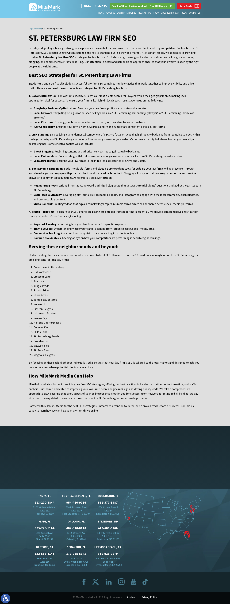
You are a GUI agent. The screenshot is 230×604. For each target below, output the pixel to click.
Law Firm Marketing (127, 13)
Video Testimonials (170, 13)
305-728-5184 (44, 529)
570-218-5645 (76, 554)
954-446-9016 (76, 503)
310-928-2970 (108, 554)
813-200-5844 (44, 503)
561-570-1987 (108, 503)
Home (101, 13)
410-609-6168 (108, 529)
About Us (111, 13)
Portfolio (154, 13)
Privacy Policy (149, 598)
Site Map (131, 598)
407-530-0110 (76, 529)
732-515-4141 (44, 554)
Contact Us (194, 13)
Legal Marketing (35, 28)
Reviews (142, 13)
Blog (184, 13)
